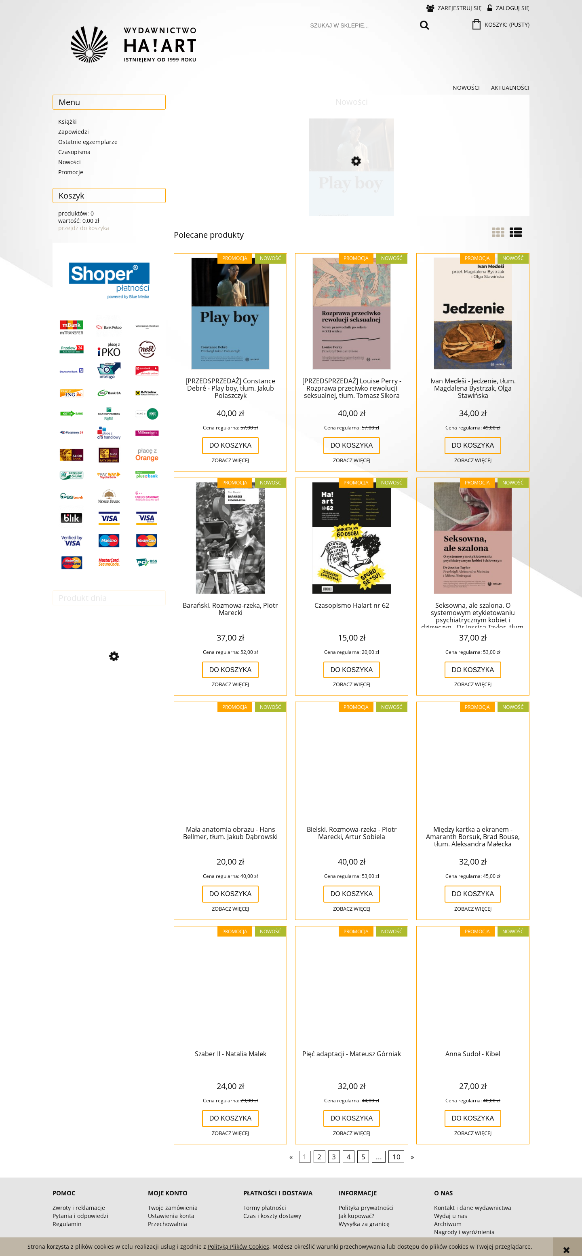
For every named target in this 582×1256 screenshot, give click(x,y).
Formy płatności (264, 1208)
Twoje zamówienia (173, 1208)
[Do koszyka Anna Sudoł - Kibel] (473, 1118)
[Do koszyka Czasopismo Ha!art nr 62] (351, 670)
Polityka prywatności (366, 1208)
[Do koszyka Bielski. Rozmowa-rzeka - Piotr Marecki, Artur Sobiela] (351, 894)
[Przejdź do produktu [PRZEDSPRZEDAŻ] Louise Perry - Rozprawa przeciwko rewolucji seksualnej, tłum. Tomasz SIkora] (351, 314)
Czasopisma (74, 152)
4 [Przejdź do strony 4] (349, 1156)
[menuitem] (466, 88)
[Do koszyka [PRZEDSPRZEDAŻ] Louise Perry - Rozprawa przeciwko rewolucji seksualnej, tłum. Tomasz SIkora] (351, 445)
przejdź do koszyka (83, 228)
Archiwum (448, 1224)
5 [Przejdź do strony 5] (363, 1156)
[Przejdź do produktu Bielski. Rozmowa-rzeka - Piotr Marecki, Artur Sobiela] (351, 762)
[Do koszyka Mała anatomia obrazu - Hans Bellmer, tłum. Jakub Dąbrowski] (230, 894)
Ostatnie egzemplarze (88, 142)
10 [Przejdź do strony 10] (396, 1156)
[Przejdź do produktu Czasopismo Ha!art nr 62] (351, 538)
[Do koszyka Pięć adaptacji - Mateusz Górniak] (351, 1118)
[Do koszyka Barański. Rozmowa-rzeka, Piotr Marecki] (230, 670)
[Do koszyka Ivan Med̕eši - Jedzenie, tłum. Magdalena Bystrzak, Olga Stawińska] (473, 445)
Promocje (70, 172)
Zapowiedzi (73, 131)
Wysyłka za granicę (364, 1224)
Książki (67, 121)
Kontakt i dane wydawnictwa (472, 1208)
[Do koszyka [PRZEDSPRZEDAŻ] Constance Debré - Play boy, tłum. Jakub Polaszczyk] (230, 445)
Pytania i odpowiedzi (80, 1216)
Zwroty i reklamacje (79, 1208)
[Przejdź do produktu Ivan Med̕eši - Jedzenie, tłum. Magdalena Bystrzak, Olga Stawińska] (473, 314)
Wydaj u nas (450, 1216)
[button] (230, 460)
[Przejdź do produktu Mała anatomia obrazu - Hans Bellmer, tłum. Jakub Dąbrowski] (230, 762)
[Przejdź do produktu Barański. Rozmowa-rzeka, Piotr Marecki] (230, 538)
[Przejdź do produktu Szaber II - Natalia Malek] (230, 987)
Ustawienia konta (171, 1216)
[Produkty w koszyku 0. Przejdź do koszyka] (501, 24)
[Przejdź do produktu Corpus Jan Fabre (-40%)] (109, 692)
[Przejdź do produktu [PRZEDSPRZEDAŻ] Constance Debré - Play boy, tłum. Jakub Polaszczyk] (351, 195)
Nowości (69, 162)
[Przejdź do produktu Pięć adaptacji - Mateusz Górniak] (351, 987)
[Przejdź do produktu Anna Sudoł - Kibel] (473, 987)
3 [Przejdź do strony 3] (334, 1156)
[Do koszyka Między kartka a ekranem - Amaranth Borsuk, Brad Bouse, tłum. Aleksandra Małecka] (473, 894)
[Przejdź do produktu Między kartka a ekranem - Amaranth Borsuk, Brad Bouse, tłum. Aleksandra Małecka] (473, 762)
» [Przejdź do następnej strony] (412, 1156)
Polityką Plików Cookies (238, 1246)
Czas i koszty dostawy (272, 1216)
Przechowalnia (167, 1224)
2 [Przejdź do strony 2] (319, 1156)
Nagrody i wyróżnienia (464, 1232)
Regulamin (67, 1224)
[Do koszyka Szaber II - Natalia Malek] (230, 1118)
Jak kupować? (356, 1216)
